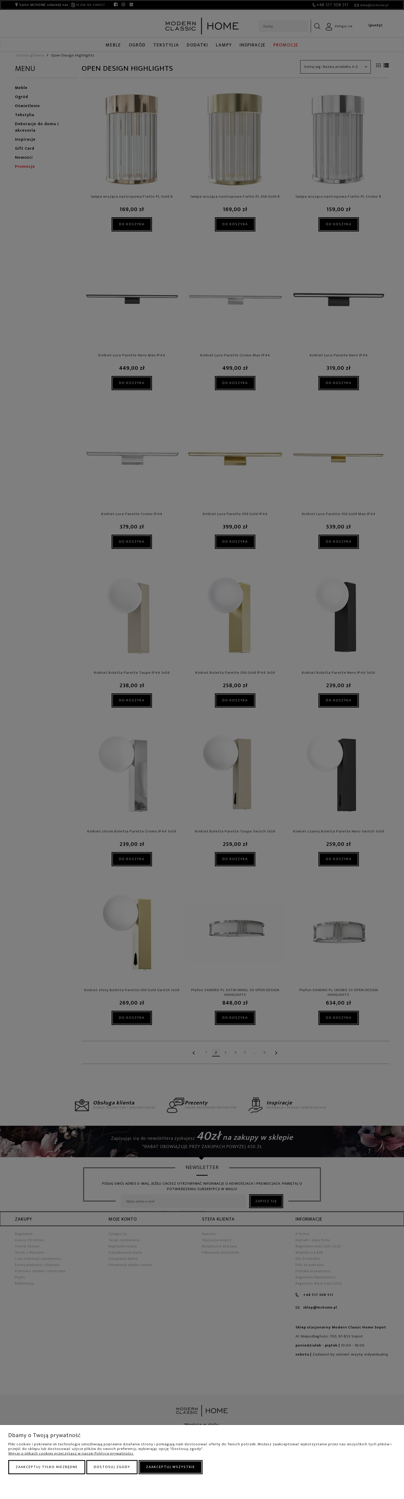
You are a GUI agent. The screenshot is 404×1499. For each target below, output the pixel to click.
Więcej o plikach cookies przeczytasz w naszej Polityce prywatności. (71, 1453)
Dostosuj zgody (112, 1467)
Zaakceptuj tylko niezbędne (47, 1467)
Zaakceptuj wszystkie (170, 1467)
